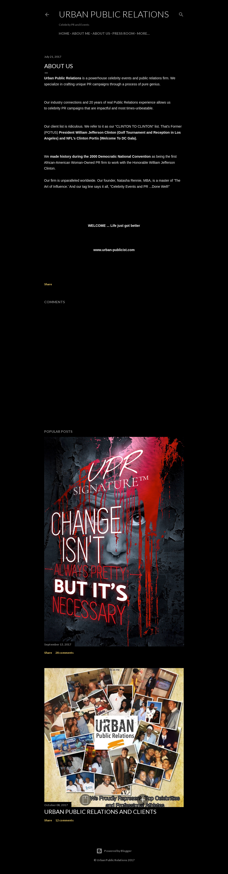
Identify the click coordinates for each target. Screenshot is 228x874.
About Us (101, 33)
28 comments (64, 652)
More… (143, 33)
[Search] (181, 13)
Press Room (123, 33)
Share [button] (48, 284)
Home (64, 33)
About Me (81, 33)
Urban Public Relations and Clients (100, 811)
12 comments (64, 820)
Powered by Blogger (114, 851)
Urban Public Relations (114, 14)
